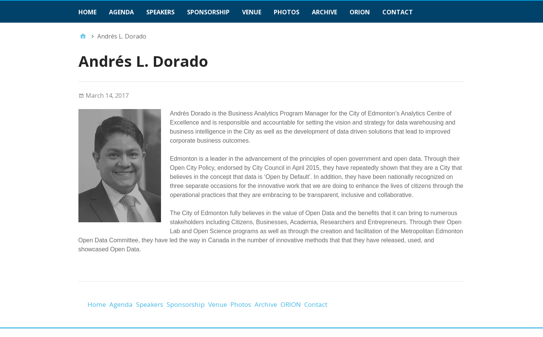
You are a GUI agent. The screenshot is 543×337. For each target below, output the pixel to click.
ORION (360, 12)
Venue (251, 12)
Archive (324, 12)
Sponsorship (208, 12)
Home (87, 12)
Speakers (160, 12)
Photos (286, 12)
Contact (397, 12)
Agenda (121, 12)
